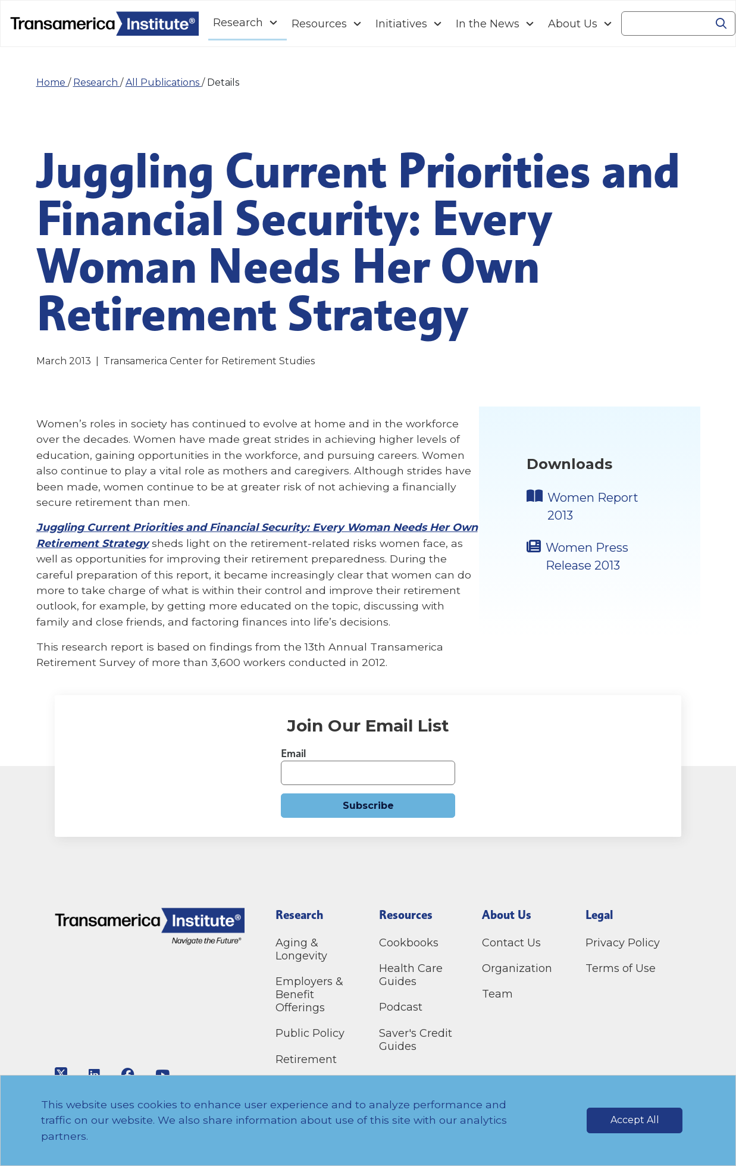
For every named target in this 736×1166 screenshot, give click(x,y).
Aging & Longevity (301, 949)
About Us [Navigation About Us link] (572, 23)
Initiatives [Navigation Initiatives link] (401, 23)
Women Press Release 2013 (587, 556)
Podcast (400, 1007)
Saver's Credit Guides (415, 1040)
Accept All (634, 1120)
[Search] (664, 24)
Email (293, 753)
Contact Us (513, 942)
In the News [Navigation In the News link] (487, 23)
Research (96, 82)
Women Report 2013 (592, 506)
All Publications (164, 82)
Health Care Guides (411, 975)
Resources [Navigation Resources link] (319, 23)
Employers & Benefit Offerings (309, 994)
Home (52, 82)
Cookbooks (409, 942)
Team (497, 994)
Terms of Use (620, 968)
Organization (517, 968)
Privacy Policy (622, 942)
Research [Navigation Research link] (238, 22)
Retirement (306, 1059)
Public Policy (309, 1033)
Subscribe (368, 805)
